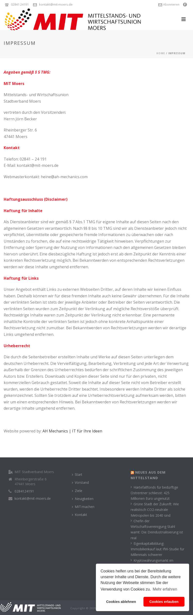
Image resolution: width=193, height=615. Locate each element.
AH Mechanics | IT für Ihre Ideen (72, 431)
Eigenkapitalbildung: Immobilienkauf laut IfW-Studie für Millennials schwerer (157, 549)
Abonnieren (168, 4)
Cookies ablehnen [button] (121, 602)
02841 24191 (20, 4)
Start (77, 474)
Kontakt (79, 514)
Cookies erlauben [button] (163, 602)
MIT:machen (83, 506)
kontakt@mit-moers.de (56, 4)
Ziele (77, 490)
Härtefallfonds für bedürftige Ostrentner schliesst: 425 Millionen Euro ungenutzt (154, 493)
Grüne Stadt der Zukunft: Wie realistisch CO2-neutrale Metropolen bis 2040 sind (155, 509)
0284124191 (24, 491)
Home (160, 53)
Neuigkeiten (82, 498)
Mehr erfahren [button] (165, 589)
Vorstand (80, 482)
